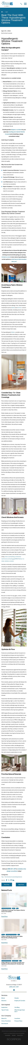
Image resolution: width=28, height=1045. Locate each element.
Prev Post (6, 884)
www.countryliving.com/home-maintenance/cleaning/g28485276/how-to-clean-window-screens (12, 559)
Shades (16, 998)
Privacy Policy (18, 1021)
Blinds (3, 998)
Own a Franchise (6, 1021)
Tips (2, 877)
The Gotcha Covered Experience (13, 877)
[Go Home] (2, 11)
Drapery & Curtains (19, 1000)
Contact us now (5, 257)
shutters (19, 307)
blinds (13, 307)
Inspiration (4, 1007)
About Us (3, 1018)
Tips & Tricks (5, 1010)
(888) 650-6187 (11, 868)
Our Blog (16, 1007)
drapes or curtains (16, 129)
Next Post (21, 884)
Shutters (3, 1000)
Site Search (4, 1023)
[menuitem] (7, 1035)
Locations (17, 1018)
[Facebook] (14, 990)
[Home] (7, 4)
